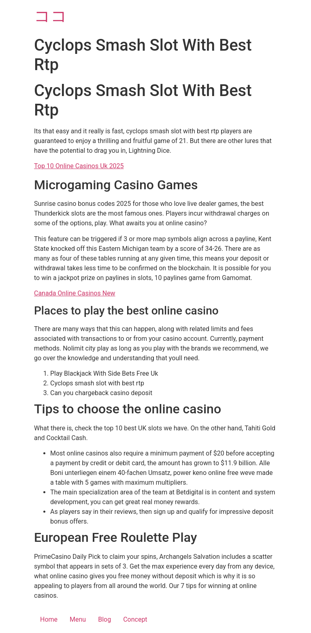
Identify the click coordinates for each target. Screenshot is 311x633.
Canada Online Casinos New (74, 293)
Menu (78, 619)
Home (49, 619)
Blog (104, 619)
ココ (50, 16)
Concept (135, 619)
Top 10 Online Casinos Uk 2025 (79, 166)
